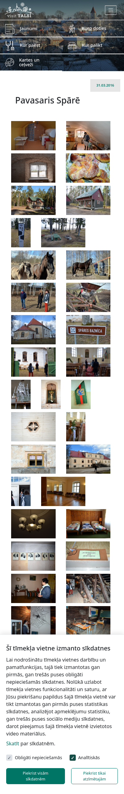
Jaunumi (28, 28)
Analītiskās (89, 757)
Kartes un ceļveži (29, 62)
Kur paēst (30, 45)
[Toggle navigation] (111, 10)
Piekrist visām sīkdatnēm (35, 776)
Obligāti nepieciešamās (38, 757)
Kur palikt (92, 45)
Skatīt (12, 743)
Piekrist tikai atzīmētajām (94, 776)
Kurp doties (94, 28)
